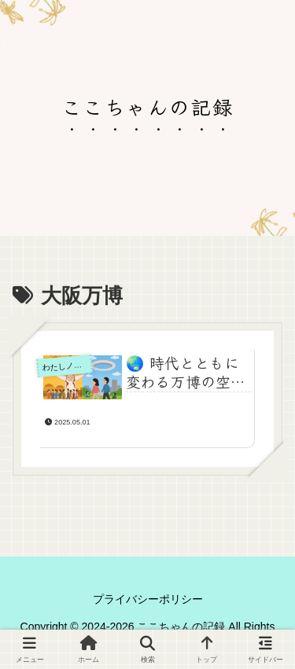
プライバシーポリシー (148, 599)
